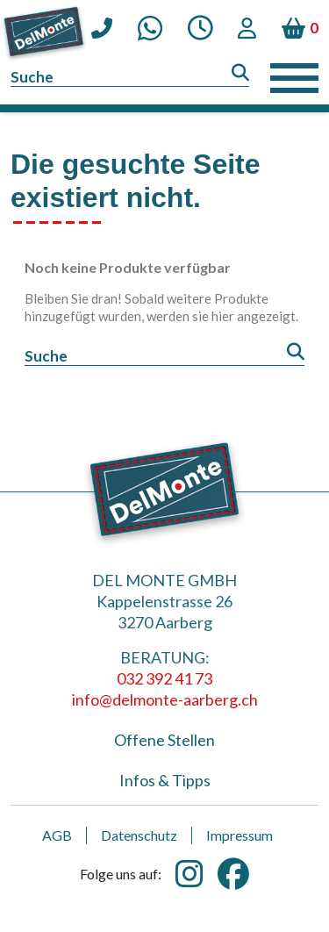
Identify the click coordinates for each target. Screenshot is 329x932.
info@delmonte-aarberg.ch (165, 699)
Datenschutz (139, 835)
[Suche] (130, 77)
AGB (57, 835)
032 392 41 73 (164, 678)
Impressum (239, 835)
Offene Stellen (164, 739)
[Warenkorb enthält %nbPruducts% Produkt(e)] (300, 28)
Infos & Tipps (165, 780)
